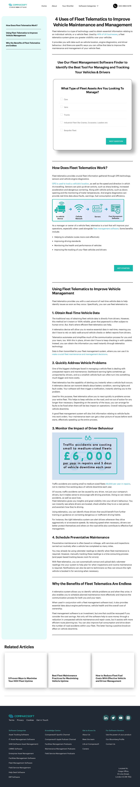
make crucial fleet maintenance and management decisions (79, 354)
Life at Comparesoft (90, 744)
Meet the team (88, 739)
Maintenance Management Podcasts (60, 749)
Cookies (30, 720)
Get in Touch (42, 720)
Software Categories (89, 6)
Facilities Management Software (22, 758)
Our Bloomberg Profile (115, 739)
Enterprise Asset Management (21, 753)
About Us (86, 735)
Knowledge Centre (52, 730)
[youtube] (121, 718)
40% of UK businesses (107, 34)
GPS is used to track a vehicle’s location (70, 183)
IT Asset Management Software (22, 739)
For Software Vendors (115, 730)
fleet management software (106, 228)
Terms (11, 720)
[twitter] (113, 718)
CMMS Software (15, 749)
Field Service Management (20, 768)
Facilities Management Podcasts (58, 744)
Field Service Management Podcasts (60, 753)
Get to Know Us (88, 730)
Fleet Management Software (20, 763)
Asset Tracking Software (19, 735)
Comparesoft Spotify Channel (57, 735)
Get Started (123, 268)
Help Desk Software (17, 772)
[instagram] (128, 718)
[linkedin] (106, 718)
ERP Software (14, 777)
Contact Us (110, 744)
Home (44, 6)
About (54, 6)
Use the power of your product (118, 735)
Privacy (20, 720)
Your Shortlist (68, 6)
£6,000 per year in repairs (118, 484)
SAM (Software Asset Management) (23, 744)
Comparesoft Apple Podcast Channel (60, 739)
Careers (85, 749)
